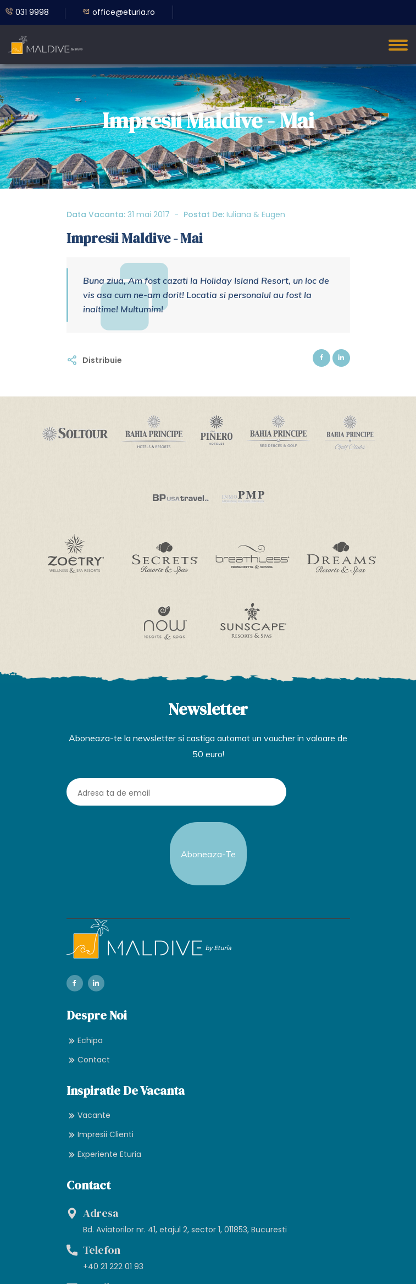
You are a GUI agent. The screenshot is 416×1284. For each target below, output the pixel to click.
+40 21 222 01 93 (113, 1264)
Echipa (84, 1038)
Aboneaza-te (208, 852)
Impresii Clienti (100, 1132)
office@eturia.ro (118, 12)
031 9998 (27, 12)
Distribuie (102, 360)
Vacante (88, 1113)
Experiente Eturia (103, 1152)
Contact (88, 1057)
